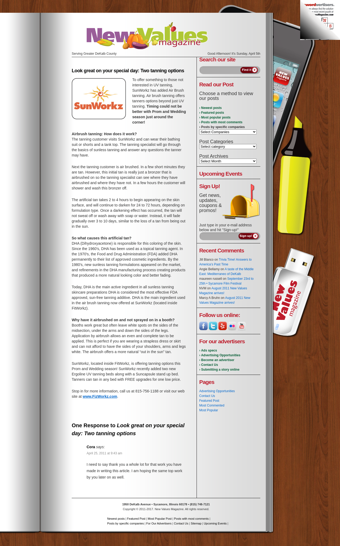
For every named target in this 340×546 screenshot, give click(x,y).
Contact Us (207, 396)
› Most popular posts (215, 117)
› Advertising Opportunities (219, 355)
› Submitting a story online (219, 369)
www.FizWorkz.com (100, 396)
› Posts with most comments (221, 122)
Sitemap (196, 523)
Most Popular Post (160, 518)
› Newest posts (210, 108)
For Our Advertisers (158, 523)
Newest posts (116, 518)
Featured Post (209, 401)
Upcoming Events (215, 523)
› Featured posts (211, 113)
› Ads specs (208, 350)
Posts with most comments (191, 518)
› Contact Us (208, 365)
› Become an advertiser (216, 360)
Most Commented (211, 405)
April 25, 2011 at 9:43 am (104, 453)
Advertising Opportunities (217, 391)
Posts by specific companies (125, 523)
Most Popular (208, 410)
